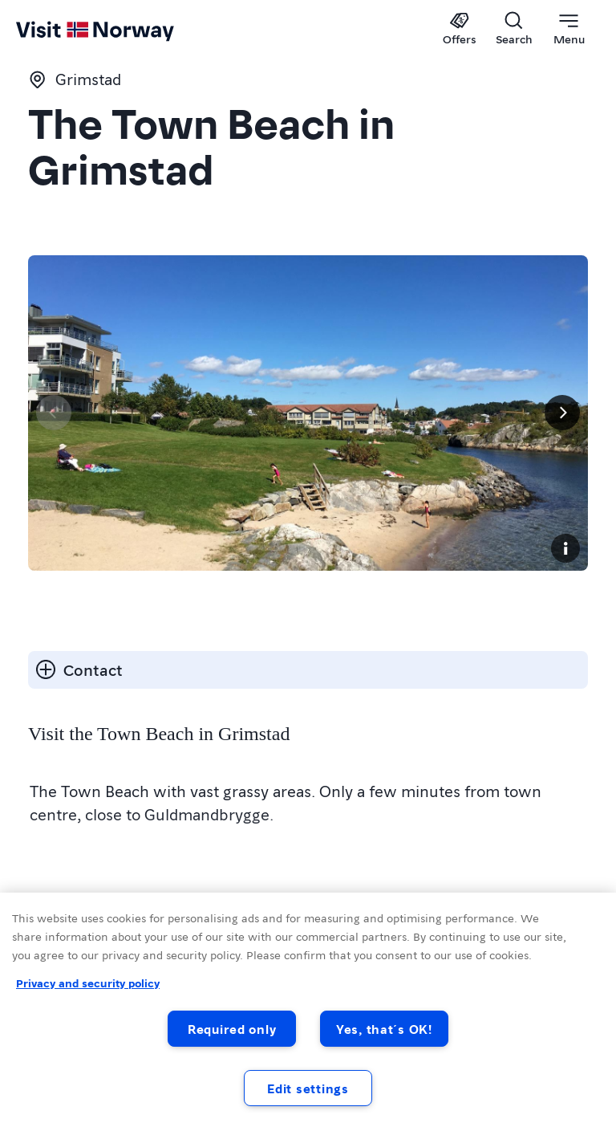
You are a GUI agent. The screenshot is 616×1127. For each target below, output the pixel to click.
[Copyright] (565, 548)
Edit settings (307, 1088)
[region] (308, 1010)
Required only (232, 1028)
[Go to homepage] (46, 29)
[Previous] (53, 412)
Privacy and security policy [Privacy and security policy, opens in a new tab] (88, 982)
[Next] (562, 412)
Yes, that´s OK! (384, 1028)
